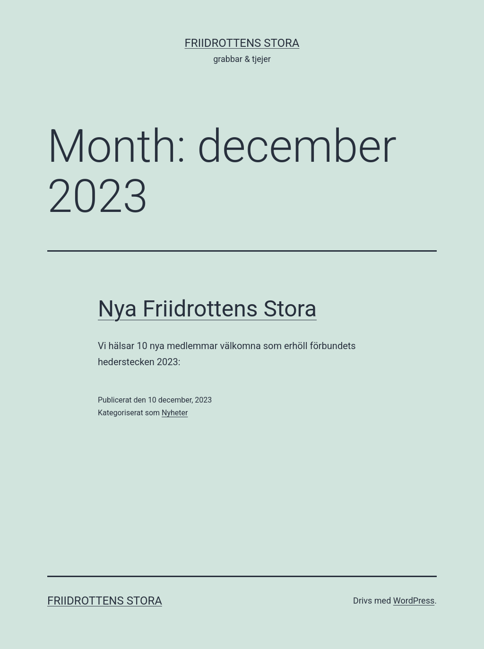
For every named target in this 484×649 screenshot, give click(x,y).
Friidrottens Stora (242, 43)
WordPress (413, 600)
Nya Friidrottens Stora (207, 308)
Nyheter (175, 412)
